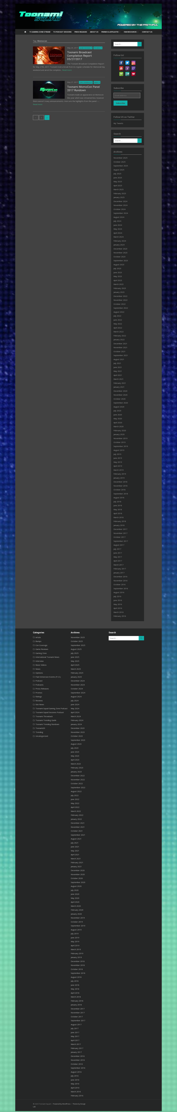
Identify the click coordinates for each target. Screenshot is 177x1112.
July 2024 (121, 221)
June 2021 (122, 367)
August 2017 (123, 545)
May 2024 (122, 229)
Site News (29, 704)
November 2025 (125, 158)
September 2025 (125, 165)
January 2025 (123, 197)
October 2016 (124, 584)
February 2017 (124, 568)
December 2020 (125, 391)
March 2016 (123, 612)
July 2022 (121, 316)
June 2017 (122, 553)
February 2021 (124, 383)
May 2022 (122, 323)
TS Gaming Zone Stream (39, 32)
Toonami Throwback (33, 716)
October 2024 (124, 209)
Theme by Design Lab (70, 1104)
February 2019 (124, 474)
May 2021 (122, 371)
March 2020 (123, 426)
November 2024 (125, 205)
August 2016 (123, 592)
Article (27, 637)
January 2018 (123, 525)
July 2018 (121, 501)
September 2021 (125, 355)
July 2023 (121, 268)
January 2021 (123, 387)
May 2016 (122, 604)
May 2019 (122, 462)
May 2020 (122, 418)
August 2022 (123, 312)
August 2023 (123, 264)
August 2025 (123, 169)
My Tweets (122, 123)
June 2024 (122, 225)
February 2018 (124, 521)
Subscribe (124, 103)
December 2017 (125, 529)
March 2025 (123, 189)
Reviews (28, 700)
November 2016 (125, 580)
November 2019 (125, 438)
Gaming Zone (30, 653)
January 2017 (123, 572)
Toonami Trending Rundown (37, 724)
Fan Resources (130, 32)
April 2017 (122, 561)
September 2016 (125, 588)
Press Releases (80, 32)
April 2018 (122, 513)
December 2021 (125, 343)
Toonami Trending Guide (35, 720)
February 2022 (124, 335)
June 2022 (122, 320)
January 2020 (123, 434)
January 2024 (123, 244)
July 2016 (121, 596)
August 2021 (123, 359)
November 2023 (125, 252)
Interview (29, 661)
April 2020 (122, 422)
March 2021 (123, 379)
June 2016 (122, 600)
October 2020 (124, 399)
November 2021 (125, 347)
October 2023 (124, 256)
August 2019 (123, 450)
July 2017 (121, 549)
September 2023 (125, 260)
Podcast (28, 681)
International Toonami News (37, 657)
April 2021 (122, 375)
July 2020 (121, 410)
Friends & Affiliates (110, 32)
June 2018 (122, 505)
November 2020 (125, 395)
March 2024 (123, 237)
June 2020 (122, 414)
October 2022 (124, 304)
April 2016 (122, 608)
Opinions (28, 673)
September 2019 (125, 446)
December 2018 (125, 482)
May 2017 (122, 557)
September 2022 (125, 308)
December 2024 (125, 201)
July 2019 (121, 454)
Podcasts (29, 685)
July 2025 (121, 173)
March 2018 (123, 517)
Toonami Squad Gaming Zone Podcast (41, 708)
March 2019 (123, 470)
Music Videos (30, 665)
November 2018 (125, 486)
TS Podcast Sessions (62, 32)
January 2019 (123, 478)
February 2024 (124, 241)
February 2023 (124, 288)
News (86, 79)
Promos (87, 48)
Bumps (28, 641)
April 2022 (122, 328)
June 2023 (122, 272)
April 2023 (122, 280)
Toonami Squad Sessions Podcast (39, 712)
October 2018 (124, 489)
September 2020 (125, 403)
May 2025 (122, 181)
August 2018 (123, 497)
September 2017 (125, 541)
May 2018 (122, 509)
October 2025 (124, 162)
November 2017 (125, 533)
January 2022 (123, 339)
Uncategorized (31, 736)
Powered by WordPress (51, 1104)
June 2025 (122, 177)
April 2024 (122, 233)
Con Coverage (75, 79)
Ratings (28, 696)
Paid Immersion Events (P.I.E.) (37, 677)
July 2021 (121, 363)
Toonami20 (30, 728)
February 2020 (124, 430)
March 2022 (123, 331)
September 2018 (125, 493)
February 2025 (124, 193)
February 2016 (124, 616)
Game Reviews (74, 48)
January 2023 (123, 292)
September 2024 (125, 213)
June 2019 (122, 458)
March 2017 (123, 565)
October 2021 (124, 351)
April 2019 (122, 466)
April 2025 (122, 185)
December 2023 (125, 248)
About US (94, 32)
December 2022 (125, 296)
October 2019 (124, 442)
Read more (68, 66)
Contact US (147, 32)
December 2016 (125, 576)
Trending (29, 732)
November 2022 (125, 300)
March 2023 (123, 284)
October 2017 (124, 537)
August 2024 (123, 217)
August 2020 (123, 407)
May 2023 (122, 276)
